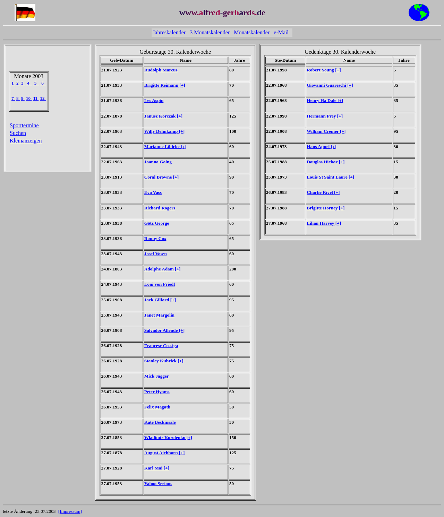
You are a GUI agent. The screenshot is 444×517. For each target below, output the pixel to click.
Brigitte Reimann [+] (164, 85)
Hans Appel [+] (321, 146)
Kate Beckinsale (160, 422)
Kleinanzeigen (26, 141)
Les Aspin (154, 100)
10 (29, 98)
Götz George (156, 223)
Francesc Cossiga (161, 345)
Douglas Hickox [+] (325, 161)
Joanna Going (158, 161)
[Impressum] (70, 511)
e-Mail (281, 32)
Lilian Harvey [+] (324, 223)
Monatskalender (252, 32)
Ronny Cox (155, 238)
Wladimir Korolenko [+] (168, 437)
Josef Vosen (155, 253)
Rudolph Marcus (161, 69)
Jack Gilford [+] (160, 299)
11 (36, 98)
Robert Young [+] (324, 69)
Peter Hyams (157, 391)
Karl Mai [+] (156, 468)
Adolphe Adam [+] (162, 269)
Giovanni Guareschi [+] (330, 85)
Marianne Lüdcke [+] (165, 146)
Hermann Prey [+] (325, 116)
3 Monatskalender (210, 32)
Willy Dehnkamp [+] (164, 131)
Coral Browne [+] (161, 177)
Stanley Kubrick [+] (163, 360)
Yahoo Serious (158, 483)
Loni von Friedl (159, 284)
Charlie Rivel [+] (323, 192)
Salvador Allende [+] (164, 330)
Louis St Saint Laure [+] (330, 177)
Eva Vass (153, 192)
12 (43, 98)
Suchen (18, 133)
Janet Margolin (159, 315)
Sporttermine (24, 125)
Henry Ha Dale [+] (325, 100)
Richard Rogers (160, 207)
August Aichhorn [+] (164, 452)
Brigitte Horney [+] (325, 207)
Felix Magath (157, 407)
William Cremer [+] (326, 131)
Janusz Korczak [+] (163, 116)
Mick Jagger (156, 376)
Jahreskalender (169, 32)
